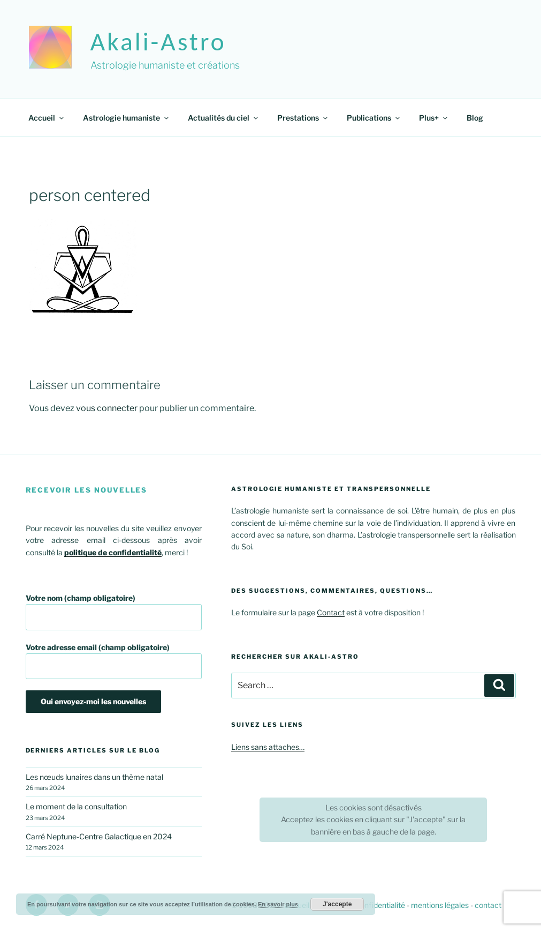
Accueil (46, 117)
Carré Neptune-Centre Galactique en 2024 (99, 836)
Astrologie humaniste (126, 117)
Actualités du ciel (224, 117)
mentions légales (440, 905)
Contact (331, 612)
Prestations (303, 117)
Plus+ (434, 117)
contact (488, 905)
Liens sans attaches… (267, 746)
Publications (374, 117)
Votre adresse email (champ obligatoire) (114, 661)
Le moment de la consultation (76, 806)
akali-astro (158, 41)
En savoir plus (278, 904)
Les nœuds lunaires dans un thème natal (94, 776)
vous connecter (107, 408)
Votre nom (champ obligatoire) (114, 611)
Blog (475, 117)
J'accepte (337, 904)
